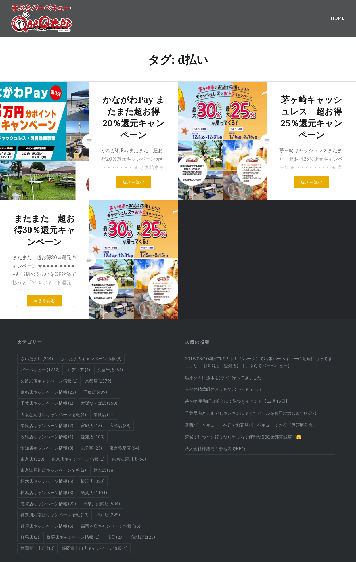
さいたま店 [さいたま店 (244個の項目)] (36, 358)
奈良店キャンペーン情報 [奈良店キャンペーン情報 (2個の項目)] (46, 425)
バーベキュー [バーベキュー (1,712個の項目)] (40, 369)
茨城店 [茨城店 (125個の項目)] (143, 537)
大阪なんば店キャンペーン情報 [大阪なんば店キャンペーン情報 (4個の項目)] (53, 414)
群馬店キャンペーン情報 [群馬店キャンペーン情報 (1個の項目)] (73, 537)
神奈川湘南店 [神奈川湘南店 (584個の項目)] (101, 503)
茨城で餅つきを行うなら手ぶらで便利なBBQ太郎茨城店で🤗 (243, 436)
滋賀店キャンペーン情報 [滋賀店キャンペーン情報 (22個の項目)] (48, 503)
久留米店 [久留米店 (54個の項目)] (110, 369)
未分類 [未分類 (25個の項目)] (91, 447)
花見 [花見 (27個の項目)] (115, 537)
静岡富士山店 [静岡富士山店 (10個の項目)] (37, 548)
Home (338, 18)
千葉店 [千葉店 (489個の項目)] (95, 392)
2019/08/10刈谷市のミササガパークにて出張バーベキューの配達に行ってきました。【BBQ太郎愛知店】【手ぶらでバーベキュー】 (258, 362)
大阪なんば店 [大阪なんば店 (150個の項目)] (99, 403)
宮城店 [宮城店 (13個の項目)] (91, 425)
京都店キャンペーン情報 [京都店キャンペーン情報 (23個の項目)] (48, 392)
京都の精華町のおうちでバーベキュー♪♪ (223, 389)
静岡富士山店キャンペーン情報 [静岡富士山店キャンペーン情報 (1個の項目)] (94, 548)
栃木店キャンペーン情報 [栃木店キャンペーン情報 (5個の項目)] (46, 481)
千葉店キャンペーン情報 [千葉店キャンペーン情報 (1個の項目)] (46, 403)
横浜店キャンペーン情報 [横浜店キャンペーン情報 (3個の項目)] (46, 492)
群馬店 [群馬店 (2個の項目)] (29, 537)
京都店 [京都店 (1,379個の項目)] (98, 380)
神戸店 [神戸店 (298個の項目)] (108, 514)
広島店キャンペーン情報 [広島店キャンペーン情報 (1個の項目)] (46, 436)
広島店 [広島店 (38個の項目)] (120, 425)
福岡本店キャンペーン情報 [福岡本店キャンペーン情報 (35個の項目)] (110, 526)
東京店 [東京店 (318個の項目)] (32, 459)
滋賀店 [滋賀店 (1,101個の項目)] (94, 492)
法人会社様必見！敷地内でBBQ (215, 448)
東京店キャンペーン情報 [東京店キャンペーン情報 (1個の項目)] (78, 459)
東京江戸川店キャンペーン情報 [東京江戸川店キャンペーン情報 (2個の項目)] (53, 470)
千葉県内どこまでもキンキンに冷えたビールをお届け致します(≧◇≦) (250, 413)
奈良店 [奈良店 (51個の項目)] (104, 414)
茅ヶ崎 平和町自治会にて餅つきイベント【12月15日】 (237, 401)
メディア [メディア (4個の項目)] (78, 369)
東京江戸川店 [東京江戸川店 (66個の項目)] (129, 459)
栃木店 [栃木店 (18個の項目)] (104, 470)
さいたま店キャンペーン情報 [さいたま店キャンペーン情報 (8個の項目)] (91, 358)
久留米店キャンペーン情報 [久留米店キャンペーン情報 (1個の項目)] (49, 380)
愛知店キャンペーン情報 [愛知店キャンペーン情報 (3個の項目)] (46, 447)
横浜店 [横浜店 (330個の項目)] (92, 481)
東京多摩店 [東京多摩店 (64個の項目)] (124, 447)
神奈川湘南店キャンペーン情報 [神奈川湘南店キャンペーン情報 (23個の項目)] (54, 514)
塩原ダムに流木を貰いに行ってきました (223, 377)
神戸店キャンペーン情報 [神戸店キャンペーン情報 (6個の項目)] (46, 526)
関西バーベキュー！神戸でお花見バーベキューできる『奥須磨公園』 (251, 424)
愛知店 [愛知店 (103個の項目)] (92, 436)
